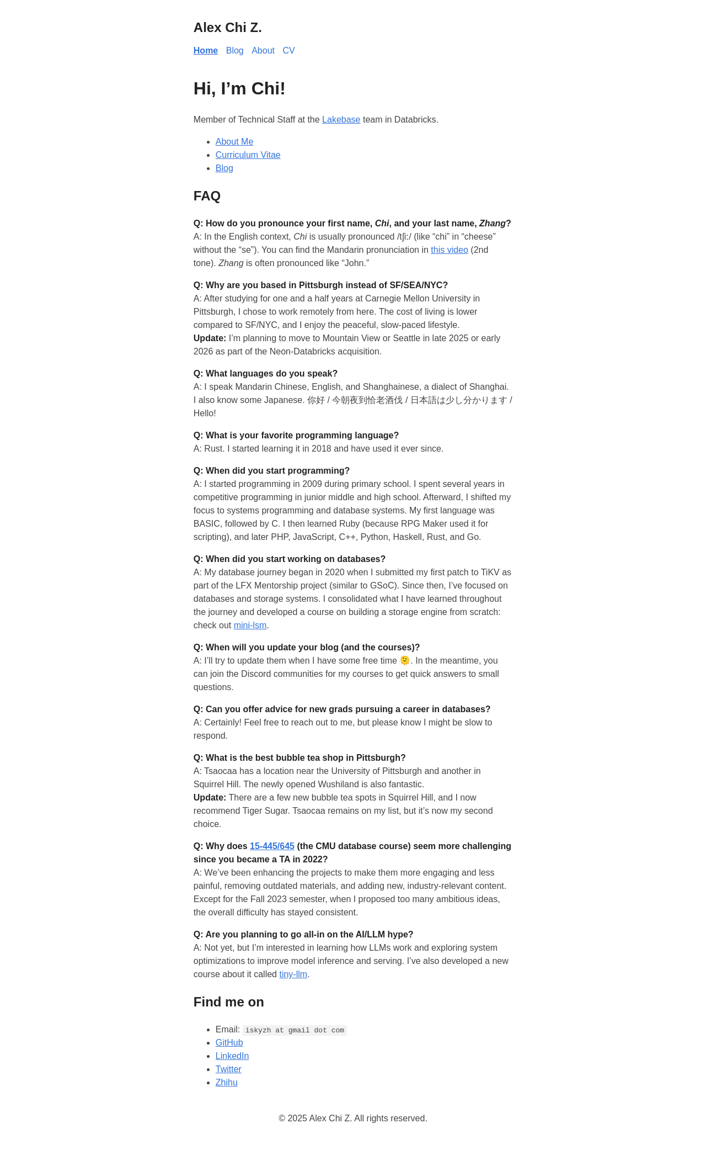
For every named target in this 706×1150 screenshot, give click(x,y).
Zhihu (227, 1082)
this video (449, 250)
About (263, 50)
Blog (235, 50)
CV (288, 50)
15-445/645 (272, 846)
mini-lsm (250, 625)
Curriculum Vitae (248, 155)
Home (206, 50)
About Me (234, 141)
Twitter (229, 1069)
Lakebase (341, 119)
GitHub (229, 1042)
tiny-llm (293, 974)
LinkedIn (232, 1056)
